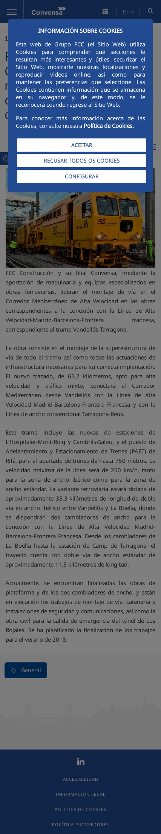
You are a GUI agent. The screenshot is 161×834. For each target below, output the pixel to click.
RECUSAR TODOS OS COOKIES (82, 160)
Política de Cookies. (109, 125)
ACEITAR (81, 145)
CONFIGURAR (82, 176)
